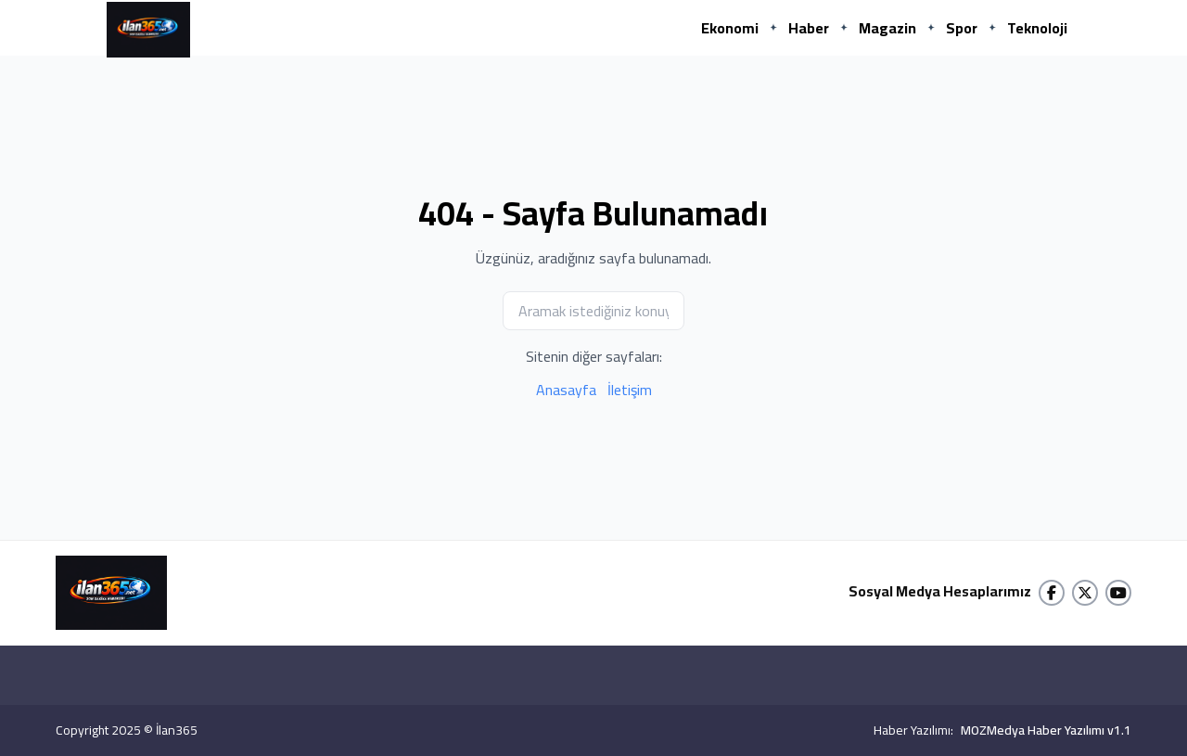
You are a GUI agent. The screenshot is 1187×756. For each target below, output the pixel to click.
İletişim (629, 390)
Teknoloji (1037, 28)
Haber (808, 28)
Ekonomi (730, 28)
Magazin (887, 28)
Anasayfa (566, 390)
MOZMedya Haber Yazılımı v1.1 (1046, 730)
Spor (961, 28)
